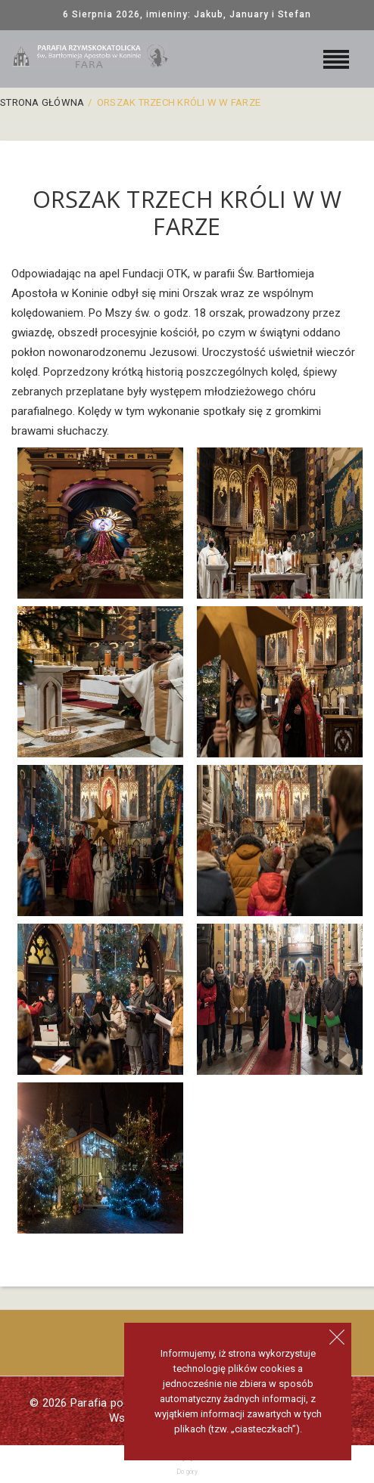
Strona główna (42, 102)
